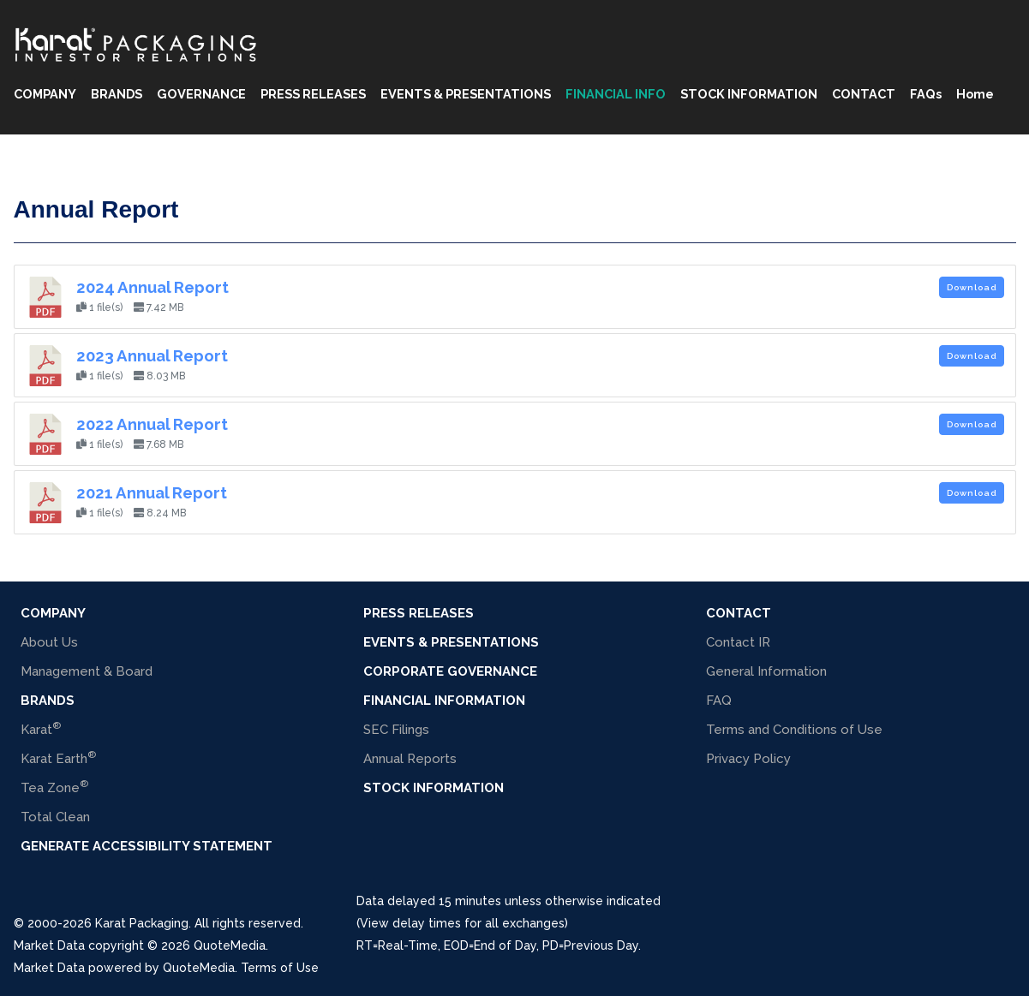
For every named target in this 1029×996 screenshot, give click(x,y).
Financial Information (444, 700)
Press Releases (418, 613)
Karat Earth (58, 757)
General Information (766, 671)
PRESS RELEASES (313, 93)
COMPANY (45, 93)
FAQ (719, 700)
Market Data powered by (88, 968)
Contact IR (738, 642)
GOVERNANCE (201, 93)
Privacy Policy (748, 758)
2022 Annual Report (152, 424)
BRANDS (116, 93)
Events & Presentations (451, 642)
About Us (49, 642)
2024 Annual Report (152, 286)
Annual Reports (410, 758)
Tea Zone (54, 787)
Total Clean (55, 817)
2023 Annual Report (152, 355)
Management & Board (87, 671)
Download (972, 287)
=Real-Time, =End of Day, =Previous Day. (498, 945)
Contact (738, 613)
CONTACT (863, 93)
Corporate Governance (450, 671)
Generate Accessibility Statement (146, 846)
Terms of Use (280, 968)
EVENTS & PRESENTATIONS (465, 93)
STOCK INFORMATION (748, 93)
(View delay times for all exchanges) (462, 923)
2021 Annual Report (151, 492)
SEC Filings (396, 729)
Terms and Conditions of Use (794, 729)
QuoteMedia (228, 945)
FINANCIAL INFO (615, 93)
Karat (41, 728)
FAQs (926, 93)
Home (975, 93)
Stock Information (433, 788)
